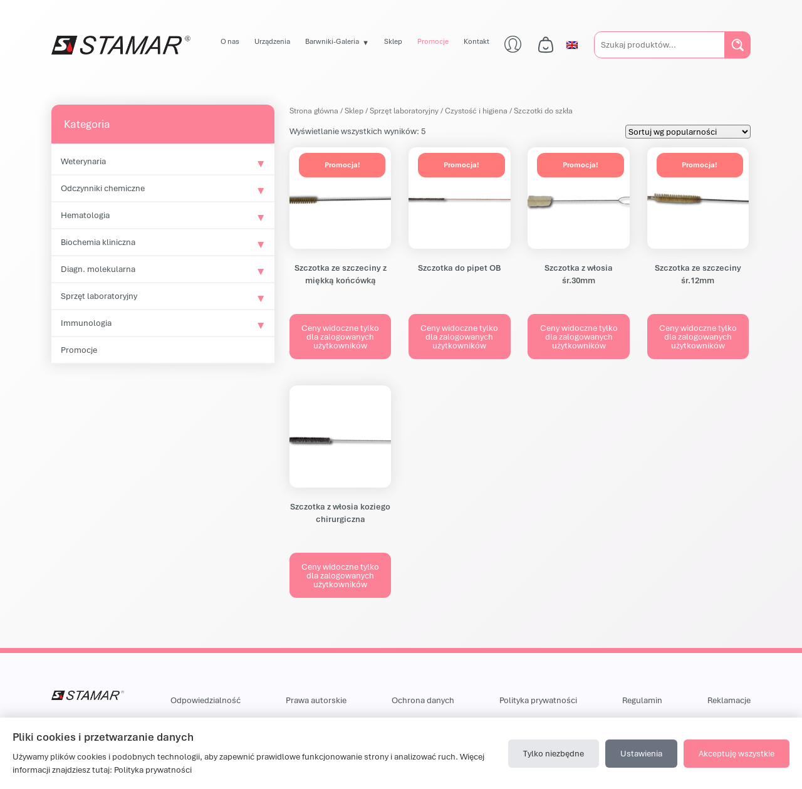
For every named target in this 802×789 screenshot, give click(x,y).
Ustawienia (641, 753)
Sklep (393, 41)
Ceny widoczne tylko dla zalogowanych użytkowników (340, 336)
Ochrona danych (423, 700)
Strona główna (313, 110)
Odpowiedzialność (205, 700)
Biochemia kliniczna (98, 242)
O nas (230, 41)
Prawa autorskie (316, 700)
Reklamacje (729, 700)
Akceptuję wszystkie (736, 753)
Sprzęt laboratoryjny (99, 295)
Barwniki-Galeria (332, 41)
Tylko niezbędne (553, 753)
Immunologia (86, 322)
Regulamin (642, 700)
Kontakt (476, 41)
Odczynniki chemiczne (103, 188)
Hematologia (85, 215)
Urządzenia (272, 41)
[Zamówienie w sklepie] (688, 131)
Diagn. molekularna (98, 268)
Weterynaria (83, 161)
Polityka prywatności (538, 700)
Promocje (433, 41)
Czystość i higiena (476, 110)
